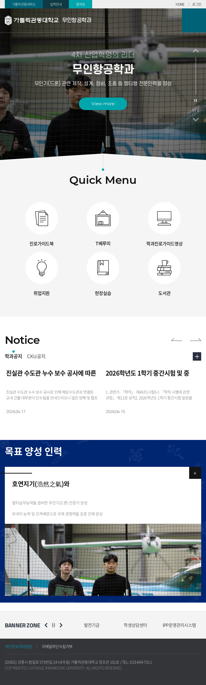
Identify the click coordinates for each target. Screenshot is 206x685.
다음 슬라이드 (196, 119)
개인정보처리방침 (18, 646)
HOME (180, 4)
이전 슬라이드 (196, 51)
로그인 (196, 4)
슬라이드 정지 (195, 100)
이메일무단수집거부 (57, 646)
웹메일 (80, 4)
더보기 (197, 356)
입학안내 (56, 4)
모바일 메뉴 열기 (194, 20)
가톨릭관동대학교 (24, 4)
